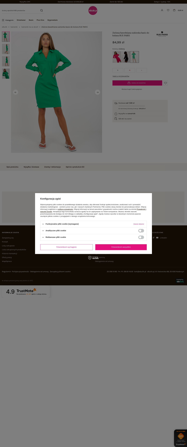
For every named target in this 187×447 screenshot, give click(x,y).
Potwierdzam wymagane (66, 247)
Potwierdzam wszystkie (121, 247)
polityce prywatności (65, 209)
